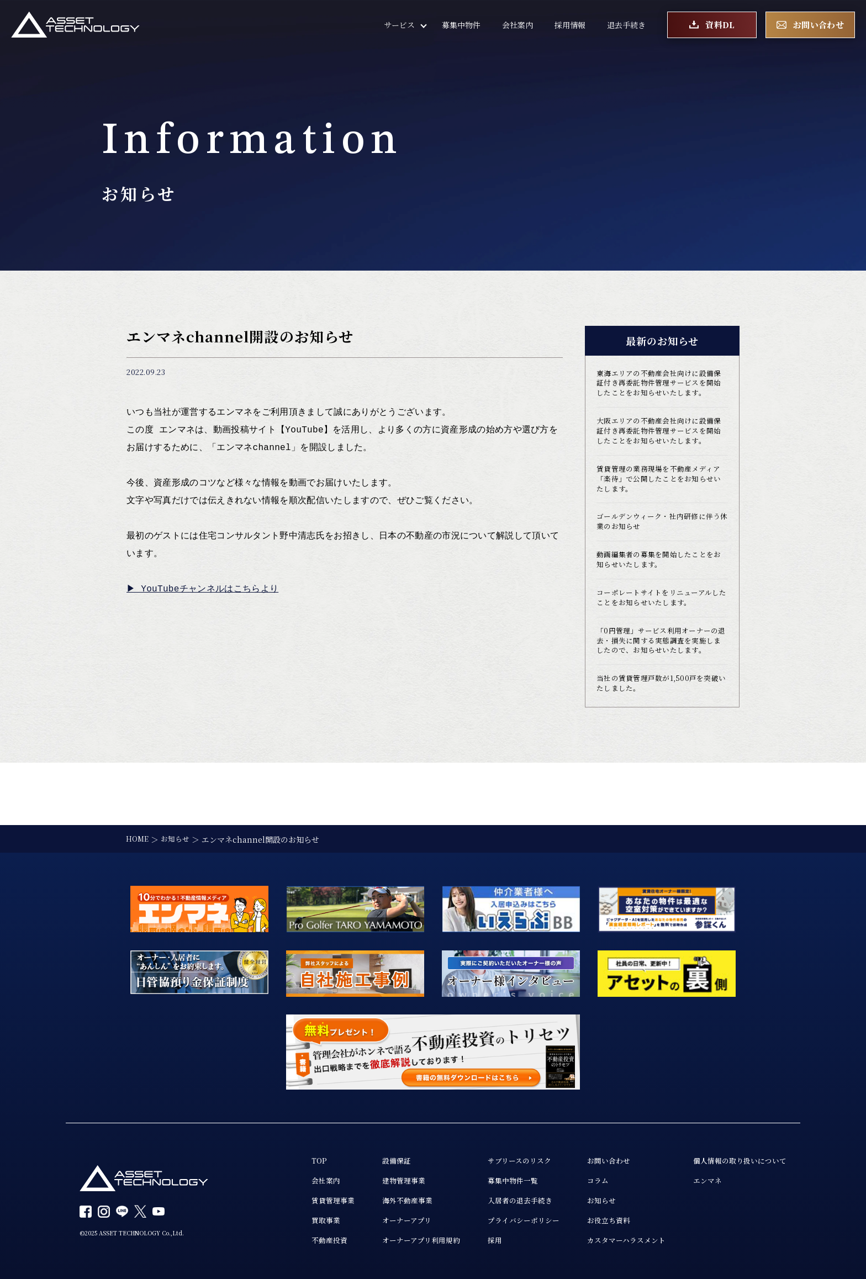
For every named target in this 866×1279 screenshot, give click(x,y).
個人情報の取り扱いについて (736, 1156)
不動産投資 (302, 1240)
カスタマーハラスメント (616, 1240)
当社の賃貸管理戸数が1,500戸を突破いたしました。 (661, 739)
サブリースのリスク (503, 1156)
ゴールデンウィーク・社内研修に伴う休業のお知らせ (659, 556)
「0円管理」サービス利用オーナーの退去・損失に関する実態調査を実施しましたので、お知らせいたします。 (661, 688)
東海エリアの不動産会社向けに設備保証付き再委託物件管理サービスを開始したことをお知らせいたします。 (659, 391)
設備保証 (372, 1156)
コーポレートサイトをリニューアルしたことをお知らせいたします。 (658, 637)
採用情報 (570, 27)
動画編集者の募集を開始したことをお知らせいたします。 (659, 596)
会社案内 (517, 27)
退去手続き (626, 27)
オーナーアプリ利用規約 (399, 1240)
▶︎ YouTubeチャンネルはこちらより (203, 589)
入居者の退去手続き (503, 1198)
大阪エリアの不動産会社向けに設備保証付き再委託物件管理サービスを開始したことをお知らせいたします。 (659, 453)
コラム (585, 1177)
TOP (291, 1156)
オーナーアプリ (383, 1219)
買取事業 (298, 1219)
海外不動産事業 (384, 1198)
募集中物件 (461, 27)
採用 (476, 1240)
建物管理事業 (380, 1177)
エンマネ (701, 1177)
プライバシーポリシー (507, 1219)
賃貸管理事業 (306, 1198)
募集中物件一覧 (496, 1177)
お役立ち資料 (597, 1219)
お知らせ (589, 1198)
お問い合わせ (597, 1156)
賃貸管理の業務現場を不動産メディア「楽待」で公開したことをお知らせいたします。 (659, 510)
